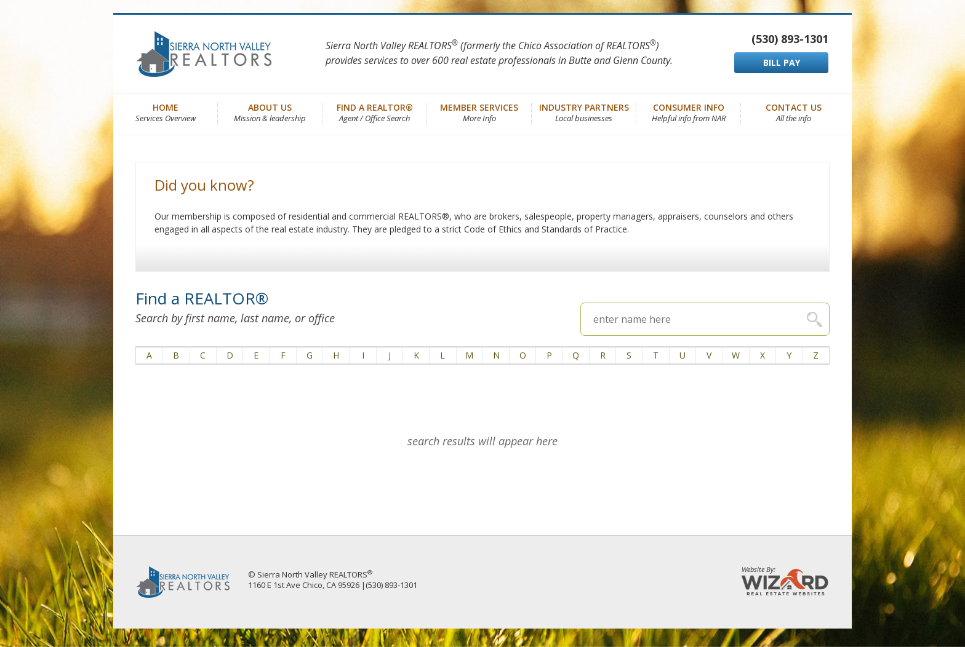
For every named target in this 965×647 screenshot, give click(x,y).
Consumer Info (689, 112)
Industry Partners (584, 112)
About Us (270, 112)
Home (165, 112)
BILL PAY (781, 62)
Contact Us (794, 112)
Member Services (479, 112)
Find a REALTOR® (375, 112)
